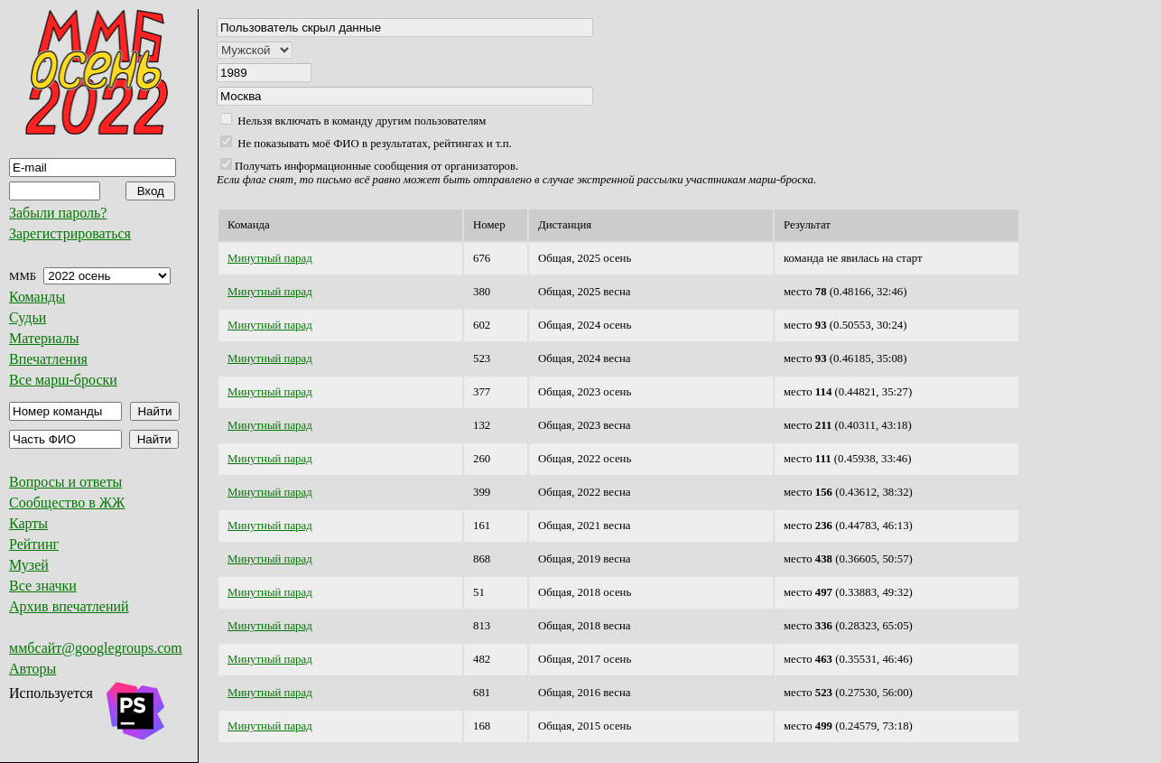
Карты (28, 523)
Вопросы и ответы (65, 481)
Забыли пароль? (58, 212)
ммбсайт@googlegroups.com (95, 648)
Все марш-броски (63, 379)
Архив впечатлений (69, 606)
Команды (37, 296)
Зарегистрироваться (70, 233)
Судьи (27, 317)
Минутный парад (270, 258)
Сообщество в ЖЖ (67, 502)
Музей (29, 564)
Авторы (32, 668)
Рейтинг (34, 544)
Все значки (43, 585)
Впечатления (48, 359)
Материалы (44, 338)
